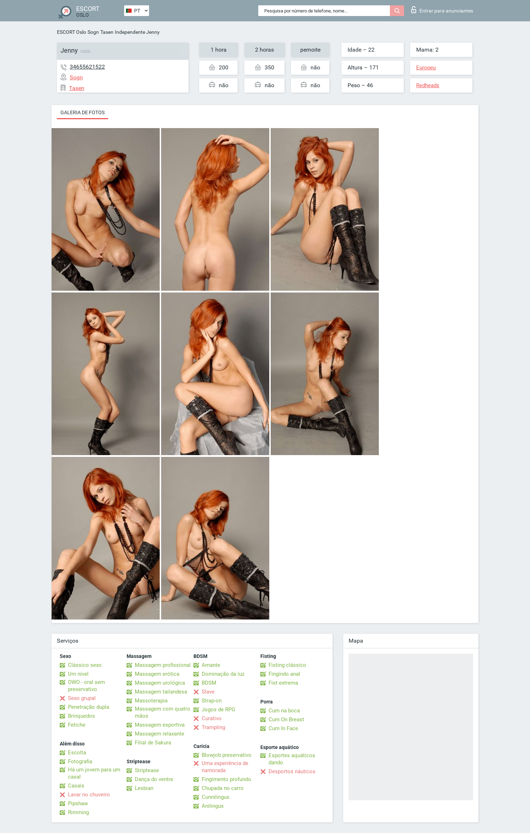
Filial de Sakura (153, 742)
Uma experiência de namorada (225, 767)
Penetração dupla (88, 707)
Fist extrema (283, 683)
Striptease (147, 770)
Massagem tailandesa (161, 692)
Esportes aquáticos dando (292, 759)
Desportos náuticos (292, 771)
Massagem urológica (160, 683)
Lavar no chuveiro (89, 794)
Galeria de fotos (82, 112)
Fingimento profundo (226, 779)
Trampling (213, 727)
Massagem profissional (163, 665)
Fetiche (76, 725)
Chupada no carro (223, 788)
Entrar (442, 10)
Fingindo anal (284, 674)
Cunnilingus (215, 797)
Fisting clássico (287, 665)
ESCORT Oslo (71, 32)
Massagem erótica (157, 674)
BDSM (209, 683)
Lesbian (144, 788)
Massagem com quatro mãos (162, 712)
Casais (76, 785)
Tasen (106, 32)
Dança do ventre (154, 779)
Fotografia (80, 761)
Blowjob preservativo (226, 755)
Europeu (426, 67)
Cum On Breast (286, 719)
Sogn (93, 32)
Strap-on (212, 700)
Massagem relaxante (159, 734)
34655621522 (87, 66)
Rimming (78, 812)
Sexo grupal (82, 698)
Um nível (78, 674)
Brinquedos (81, 716)
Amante (211, 665)
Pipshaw (78, 803)
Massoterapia (151, 700)
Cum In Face (283, 728)
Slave (208, 692)
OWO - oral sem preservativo (86, 685)
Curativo (212, 718)
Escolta (77, 752)
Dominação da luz (223, 674)
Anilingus (213, 806)
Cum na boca (284, 710)
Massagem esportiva (160, 725)
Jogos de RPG (218, 709)
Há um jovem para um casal (94, 773)
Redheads (427, 85)
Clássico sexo (85, 665)
